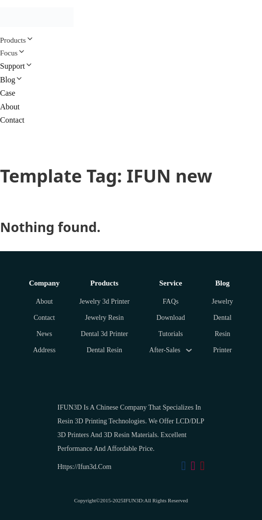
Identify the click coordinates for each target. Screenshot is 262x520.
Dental (222, 317)
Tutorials (170, 334)
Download (171, 317)
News (44, 334)
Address (44, 350)
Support (12, 66)
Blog (7, 80)
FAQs (171, 301)
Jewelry (223, 301)
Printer (222, 350)
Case (7, 93)
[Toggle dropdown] (188, 350)
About (10, 107)
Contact (12, 120)
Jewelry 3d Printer (104, 301)
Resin (222, 334)
